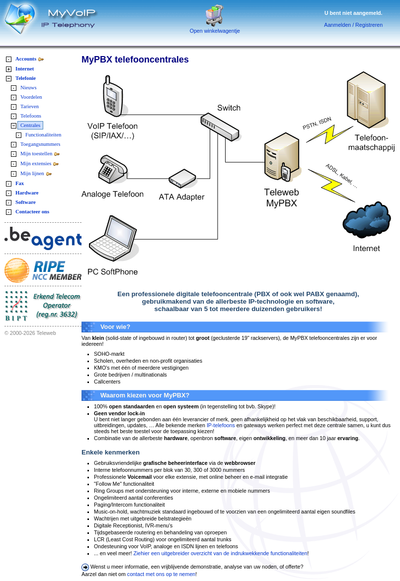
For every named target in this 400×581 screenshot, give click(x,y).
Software (25, 202)
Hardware (27, 192)
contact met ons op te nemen (161, 574)
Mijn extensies (39, 163)
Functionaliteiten (43, 134)
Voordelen (31, 97)
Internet (24, 68)
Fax (19, 183)
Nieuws (28, 87)
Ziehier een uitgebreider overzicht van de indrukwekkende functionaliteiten (220, 553)
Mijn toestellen (40, 153)
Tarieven (29, 106)
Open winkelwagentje (215, 28)
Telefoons (30, 116)
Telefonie (25, 78)
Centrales (30, 125)
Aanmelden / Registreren (353, 25)
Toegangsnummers (40, 144)
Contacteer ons (32, 211)
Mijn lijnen (36, 173)
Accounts (29, 59)
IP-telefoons (221, 425)
